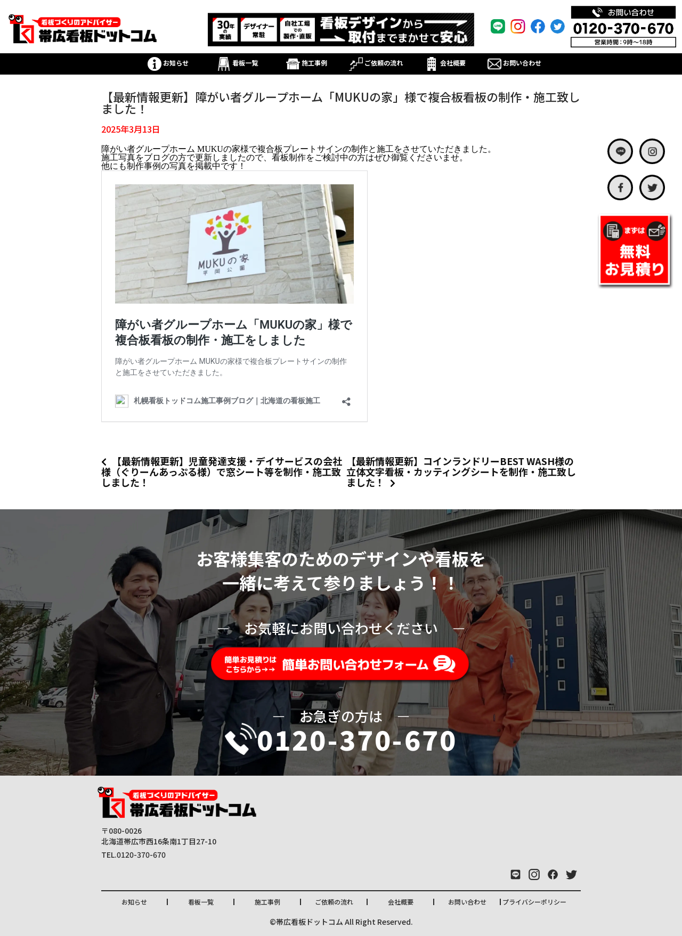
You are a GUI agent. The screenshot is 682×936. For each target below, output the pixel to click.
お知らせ (168, 62)
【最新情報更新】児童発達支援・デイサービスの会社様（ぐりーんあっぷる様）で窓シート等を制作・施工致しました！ (221, 471)
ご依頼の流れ (376, 62)
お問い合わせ (514, 62)
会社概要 (445, 62)
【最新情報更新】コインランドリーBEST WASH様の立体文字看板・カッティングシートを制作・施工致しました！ (461, 471)
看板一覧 (237, 62)
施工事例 (306, 62)
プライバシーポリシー (534, 901)
